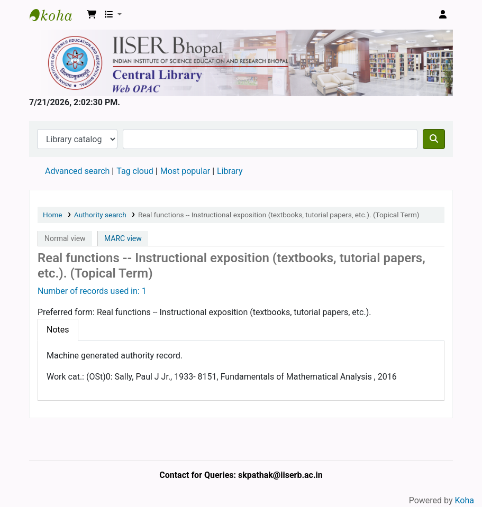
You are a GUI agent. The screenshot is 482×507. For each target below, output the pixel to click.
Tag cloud (134, 171)
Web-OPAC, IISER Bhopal (56, 14)
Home (52, 214)
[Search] (434, 139)
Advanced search (77, 171)
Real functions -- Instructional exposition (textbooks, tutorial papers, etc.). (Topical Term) (279, 214)
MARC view (123, 238)
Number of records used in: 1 (92, 291)
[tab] (58, 330)
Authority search (100, 214)
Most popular (185, 171)
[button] (92, 14)
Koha (464, 500)
